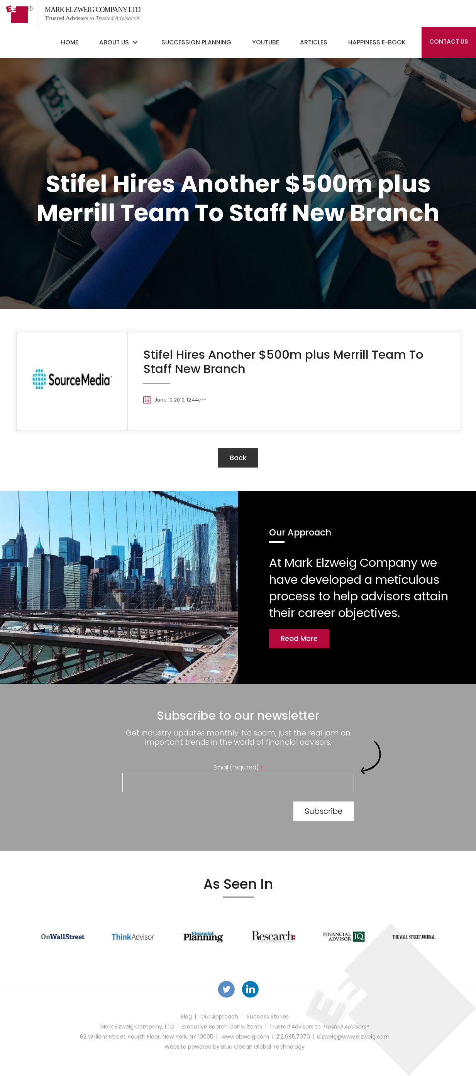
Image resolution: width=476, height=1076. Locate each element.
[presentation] (181, 813)
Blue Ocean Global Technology (263, 1047)
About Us (114, 42)
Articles (313, 42)
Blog (186, 1016)
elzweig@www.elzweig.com (353, 1036)
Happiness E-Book (377, 42)
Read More (299, 638)
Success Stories (268, 1016)
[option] (63, 937)
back (238, 458)
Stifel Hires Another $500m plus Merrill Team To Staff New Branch (283, 361)
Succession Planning (196, 42)
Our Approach (219, 1016)
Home (69, 42)
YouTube (265, 42)
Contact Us (448, 41)
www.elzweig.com (245, 1036)
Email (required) (238, 767)
